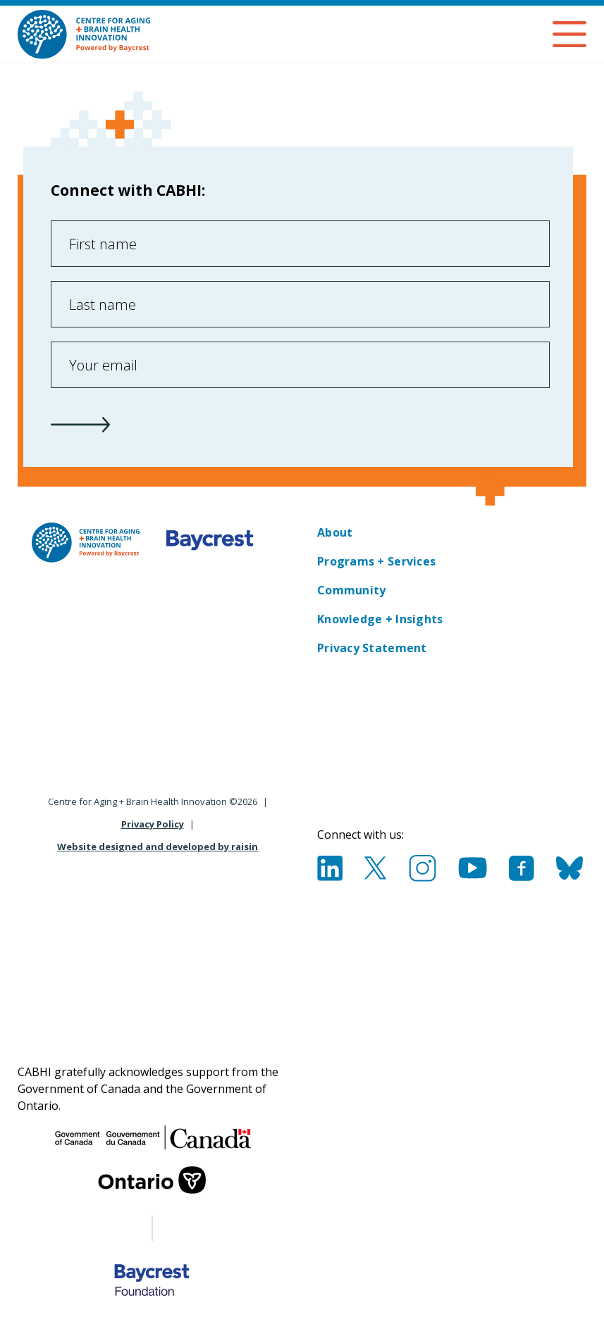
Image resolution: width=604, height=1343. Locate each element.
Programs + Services (376, 561)
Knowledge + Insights (380, 619)
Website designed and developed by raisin (157, 846)
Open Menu (569, 34)
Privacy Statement (372, 648)
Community (351, 590)
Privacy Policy (152, 824)
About (334, 532)
